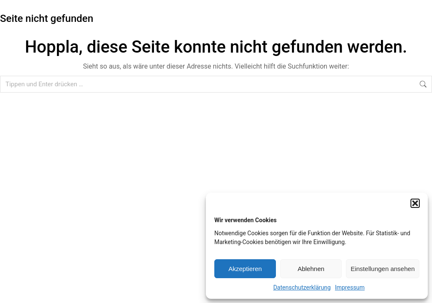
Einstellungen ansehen (383, 268)
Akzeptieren (245, 268)
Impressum (349, 287)
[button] (415, 203)
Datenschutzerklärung (302, 287)
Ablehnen (310, 268)
